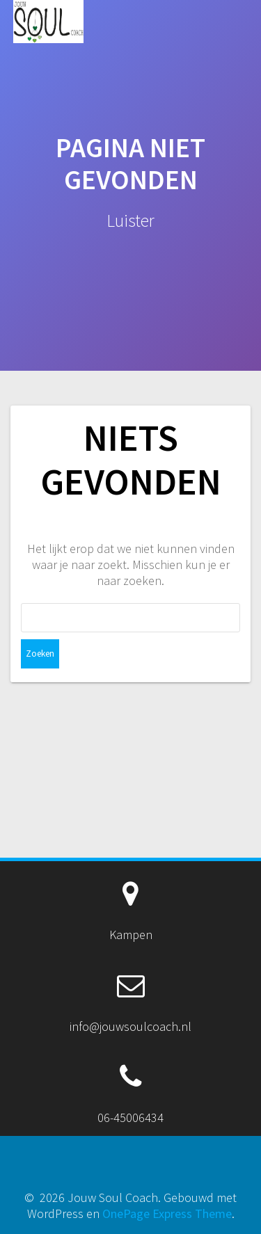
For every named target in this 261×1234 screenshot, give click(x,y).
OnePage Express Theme (167, 1213)
